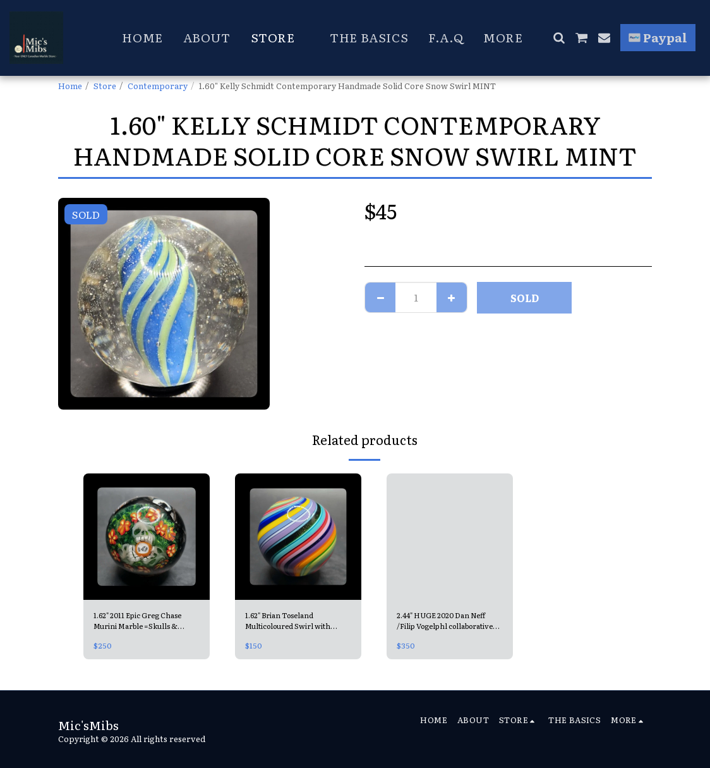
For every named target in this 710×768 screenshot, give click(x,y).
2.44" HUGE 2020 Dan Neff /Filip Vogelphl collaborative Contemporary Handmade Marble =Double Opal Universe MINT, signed (449, 622)
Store (104, 86)
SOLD (524, 297)
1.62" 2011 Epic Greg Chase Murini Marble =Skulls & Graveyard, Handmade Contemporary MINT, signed (144, 622)
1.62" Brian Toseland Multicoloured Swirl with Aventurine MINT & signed (297, 622)
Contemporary (158, 86)
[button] (558, 38)
